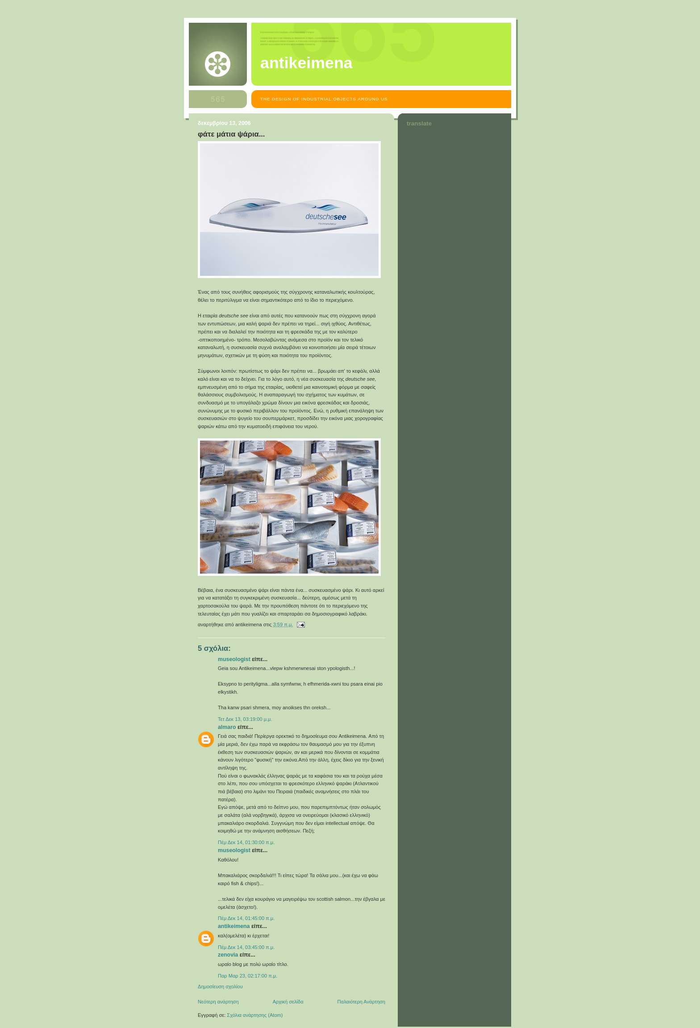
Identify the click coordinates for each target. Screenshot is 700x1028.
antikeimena (306, 63)
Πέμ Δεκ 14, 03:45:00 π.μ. (246, 947)
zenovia (228, 955)
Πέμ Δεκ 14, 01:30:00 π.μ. (246, 842)
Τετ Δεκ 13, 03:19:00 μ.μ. (245, 719)
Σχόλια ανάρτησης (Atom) (255, 1015)
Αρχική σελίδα (288, 1001)
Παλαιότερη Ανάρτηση (361, 1001)
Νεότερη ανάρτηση (218, 1001)
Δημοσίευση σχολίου (220, 986)
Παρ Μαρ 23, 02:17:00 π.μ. (247, 975)
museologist (234, 659)
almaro (227, 727)
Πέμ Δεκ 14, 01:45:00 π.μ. (246, 918)
